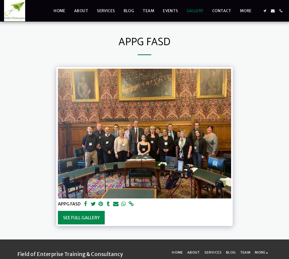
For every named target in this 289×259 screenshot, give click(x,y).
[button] (264, 11)
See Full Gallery (81, 217)
